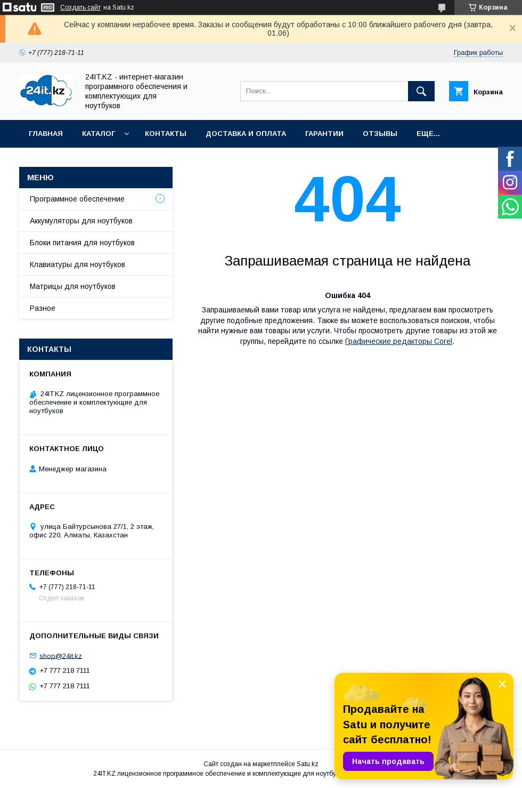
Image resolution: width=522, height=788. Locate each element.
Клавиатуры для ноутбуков (77, 264)
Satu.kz (308, 764)
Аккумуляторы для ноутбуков (81, 220)
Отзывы (380, 134)
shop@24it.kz (60, 656)
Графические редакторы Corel (398, 341)
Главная (46, 134)
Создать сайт (80, 7)
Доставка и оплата (246, 134)
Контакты (165, 134)
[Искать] (421, 91)
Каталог (98, 134)
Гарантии (324, 134)
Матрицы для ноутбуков (73, 286)
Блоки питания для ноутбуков (82, 242)
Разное (42, 308)
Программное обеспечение (77, 199)
